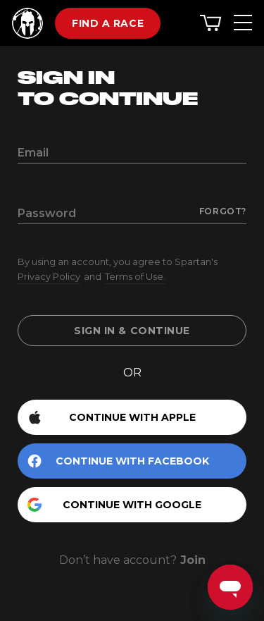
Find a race (108, 23)
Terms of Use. (135, 276)
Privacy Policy (49, 276)
